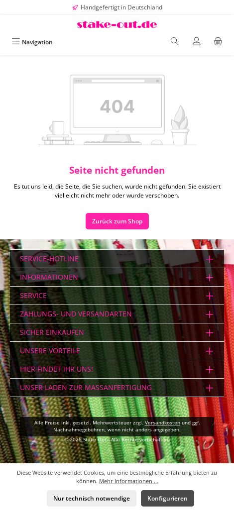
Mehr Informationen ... (128, 481)
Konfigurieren (167, 498)
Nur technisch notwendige (91, 498)
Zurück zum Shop (117, 221)
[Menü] (32, 42)
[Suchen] (175, 42)
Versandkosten (162, 422)
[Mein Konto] (197, 42)
